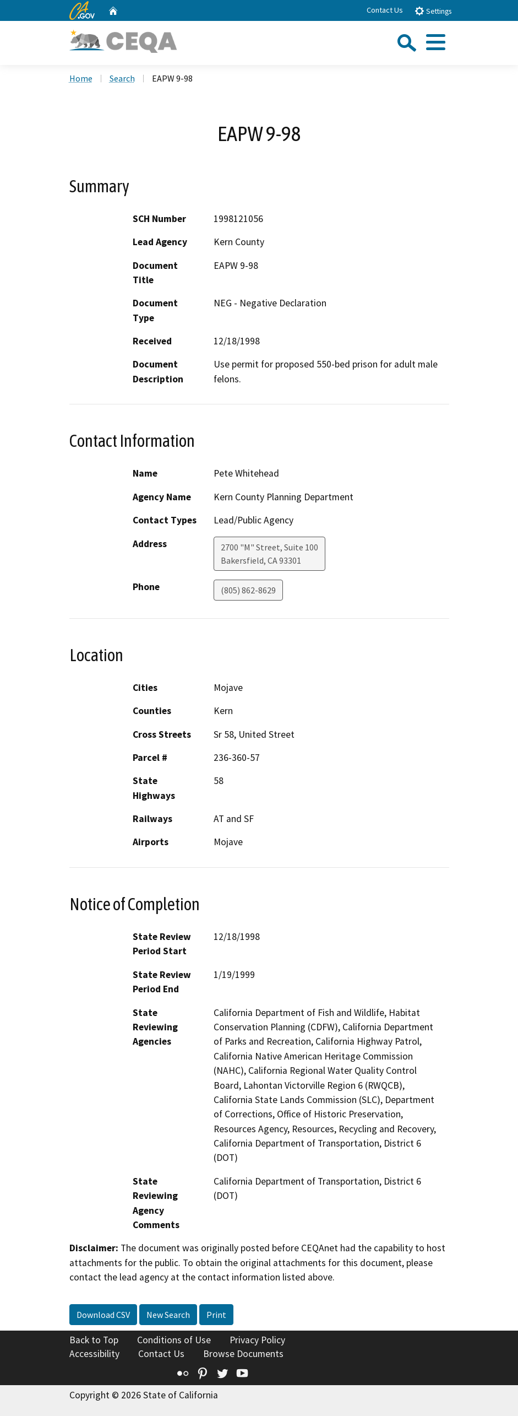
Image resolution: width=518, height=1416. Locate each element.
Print (216, 1314)
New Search (168, 1314)
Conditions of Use (174, 1340)
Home (80, 78)
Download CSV (103, 1314)
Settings (433, 11)
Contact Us (385, 10)
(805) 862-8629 (248, 590)
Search (122, 78)
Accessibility (94, 1354)
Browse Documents (243, 1354)
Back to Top (93, 1340)
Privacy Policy (257, 1340)
